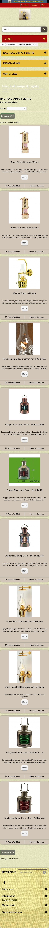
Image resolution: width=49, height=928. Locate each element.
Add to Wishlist (13, 186)
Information (11, 63)
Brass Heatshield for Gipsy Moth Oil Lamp (24, 687)
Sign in (43, 5)
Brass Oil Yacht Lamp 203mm (24, 162)
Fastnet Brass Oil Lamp (24, 293)
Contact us (24, 5)
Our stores (10, 73)
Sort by (3, 108)
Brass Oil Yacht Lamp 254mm (24, 228)
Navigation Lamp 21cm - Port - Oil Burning (24, 818)
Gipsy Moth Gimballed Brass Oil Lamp (24, 621)
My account (8, 905)
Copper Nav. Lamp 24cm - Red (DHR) (25, 490)
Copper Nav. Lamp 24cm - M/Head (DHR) (24, 556)
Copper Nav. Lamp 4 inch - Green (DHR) (24, 424)
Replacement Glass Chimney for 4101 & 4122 (24, 359)
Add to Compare (37, 186)
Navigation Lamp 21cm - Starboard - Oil (24, 752)
